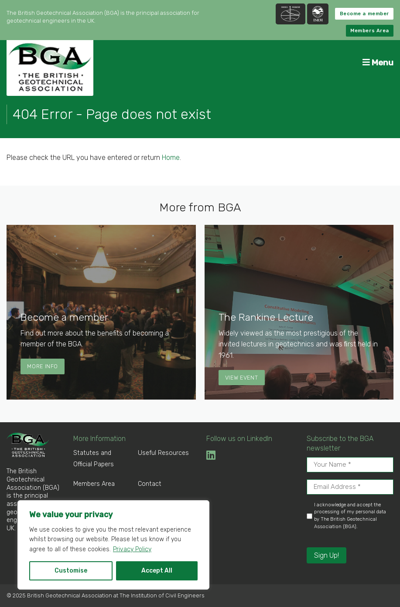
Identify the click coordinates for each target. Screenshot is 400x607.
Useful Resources (163, 453)
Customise (71, 570)
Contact (149, 484)
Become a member (364, 14)
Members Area (369, 31)
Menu (377, 63)
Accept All (156, 570)
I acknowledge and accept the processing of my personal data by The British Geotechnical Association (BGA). (350, 515)
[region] (113, 545)
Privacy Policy (132, 549)
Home (171, 157)
